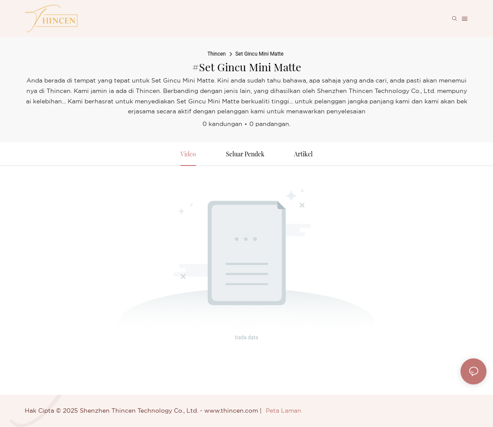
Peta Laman (283, 411)
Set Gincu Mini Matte (259, 54)
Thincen (216, 54)
